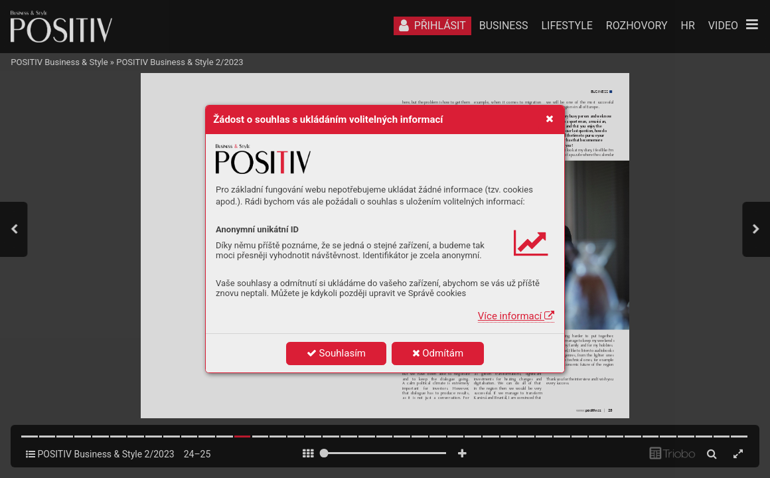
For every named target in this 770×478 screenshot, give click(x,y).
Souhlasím (336, 353)
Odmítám (438, 353)
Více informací (516, 316)
